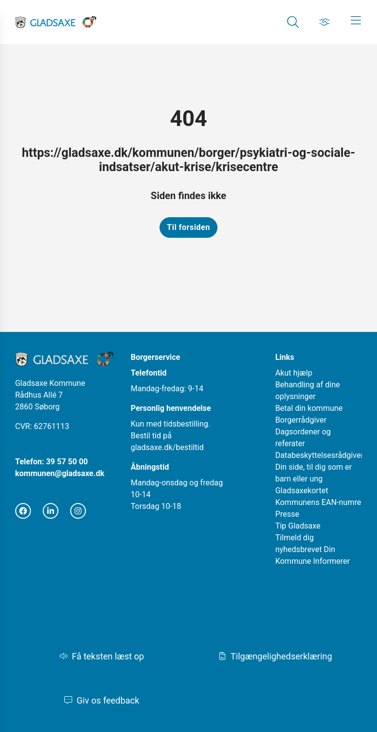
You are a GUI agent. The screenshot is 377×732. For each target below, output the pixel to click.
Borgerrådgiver (301, 420)
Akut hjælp (294, 373)
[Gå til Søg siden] (293, 22)
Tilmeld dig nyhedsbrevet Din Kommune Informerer (312, 549)
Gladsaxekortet (301, 490)
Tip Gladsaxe (298, 525)
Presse (287, 514)
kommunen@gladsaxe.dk (60, 473)
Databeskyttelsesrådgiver (319, 455)
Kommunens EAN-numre (318, 502)
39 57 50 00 (67, 461)
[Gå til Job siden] (324, 22)
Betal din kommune (309, 408)
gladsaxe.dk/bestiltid (167, 447)
